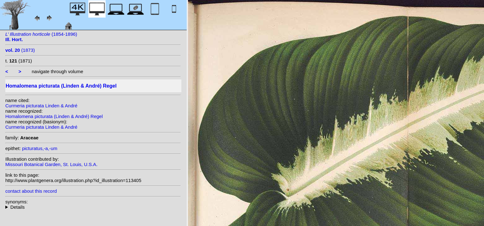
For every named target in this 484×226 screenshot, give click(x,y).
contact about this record (31, 191)
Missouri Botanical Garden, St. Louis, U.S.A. (51, 164)
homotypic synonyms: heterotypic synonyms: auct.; (93, 207)
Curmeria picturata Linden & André (41, 105)
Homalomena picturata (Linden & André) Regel (54, 116)
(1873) (20, 50)
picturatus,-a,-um (39, 148)
